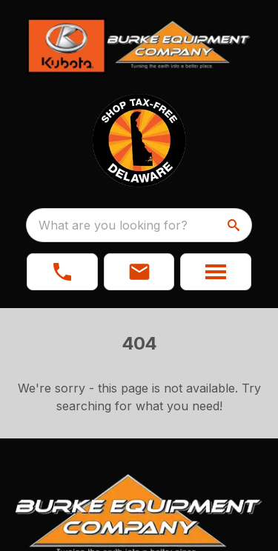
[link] (62, 271)
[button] (139, 271)
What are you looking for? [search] (113, 225)
